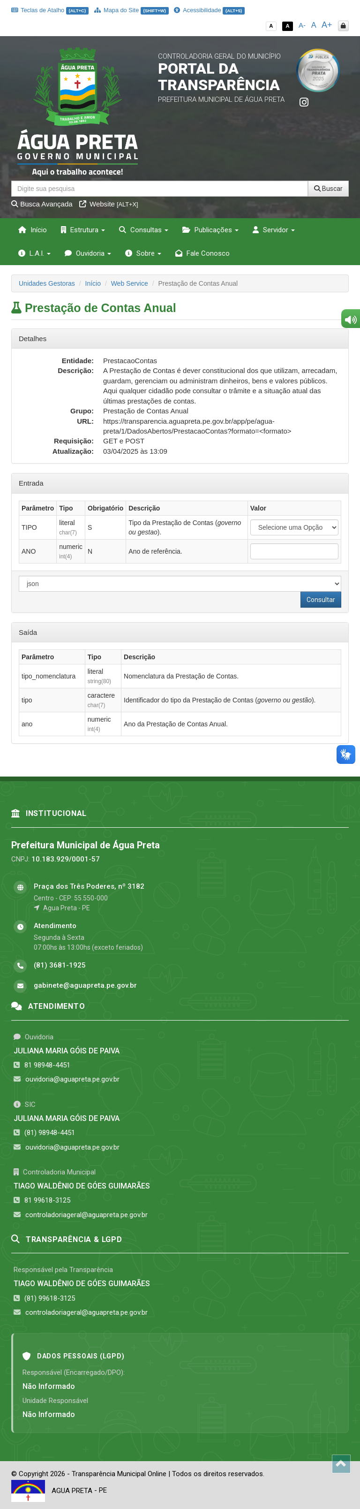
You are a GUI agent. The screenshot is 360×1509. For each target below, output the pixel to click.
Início (32, 230)
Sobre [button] (143, 253)
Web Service (129, 283)
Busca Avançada (42, 204)
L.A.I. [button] (34, 253)
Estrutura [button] (83, 230)
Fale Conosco (202, 253)
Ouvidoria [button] (88, 253)
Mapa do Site (131, 10)
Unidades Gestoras (47, 283)
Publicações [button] (210, 230)
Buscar (328, 188)
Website (108, 204)
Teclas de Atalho (50, 10)
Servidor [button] (274, 230)
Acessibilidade (209, 10)
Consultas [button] (143, 230)
